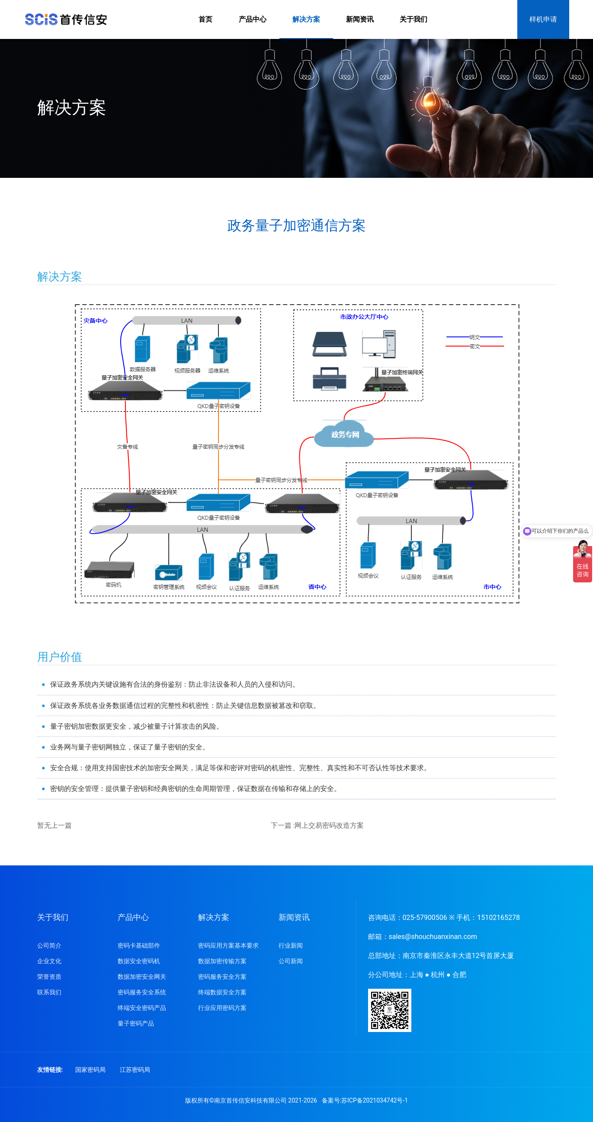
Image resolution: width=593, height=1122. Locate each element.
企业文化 (49, 961)
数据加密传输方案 (222, 961)
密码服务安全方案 (222, 976)
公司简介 (49, 945)
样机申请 (543, 19)
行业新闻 (291, 945)
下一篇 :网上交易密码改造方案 (317, 825)
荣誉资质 (49, 976)
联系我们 (49, 992)
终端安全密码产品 (142, 1007)
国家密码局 (90, 1069)
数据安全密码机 (139, 961)
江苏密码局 (135, 1069)
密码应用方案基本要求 (228, 945)
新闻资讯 (360, 19)
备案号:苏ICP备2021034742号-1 (365, 1100)
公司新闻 (291, 961)
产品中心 (252, 19)
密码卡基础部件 (139, 945)
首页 (205, 19)
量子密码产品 (136, 1023)
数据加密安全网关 (142, 976)
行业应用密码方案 (222, 1007)
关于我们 (413, 19)
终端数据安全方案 (222, 992)
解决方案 (306, 19)
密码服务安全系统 (142, 992)
